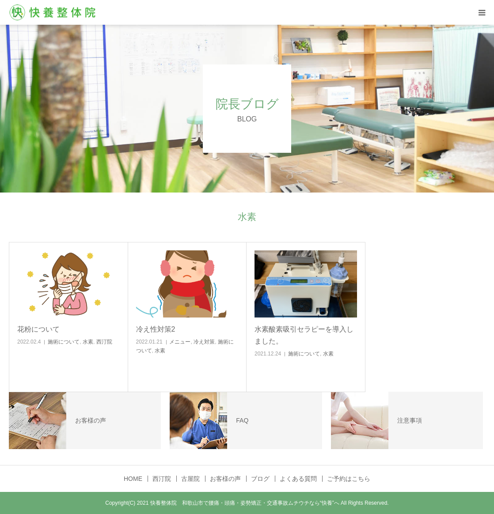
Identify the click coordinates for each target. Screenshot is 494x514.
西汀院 (104, 342)
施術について (64, 342)
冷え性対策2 (155, 329)
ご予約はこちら (348, 479)
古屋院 (190, 479)
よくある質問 (298, 479)
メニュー (179, 342)
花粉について (38, 329)
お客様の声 (225, 479)
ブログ (260, 479)
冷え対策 (204, 342)
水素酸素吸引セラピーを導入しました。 (304, 335)
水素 (88, 342)
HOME (133, 479)
